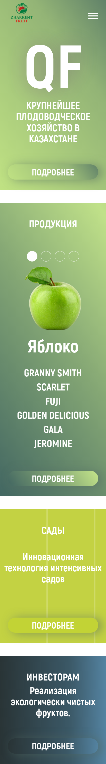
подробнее (53, 171)
